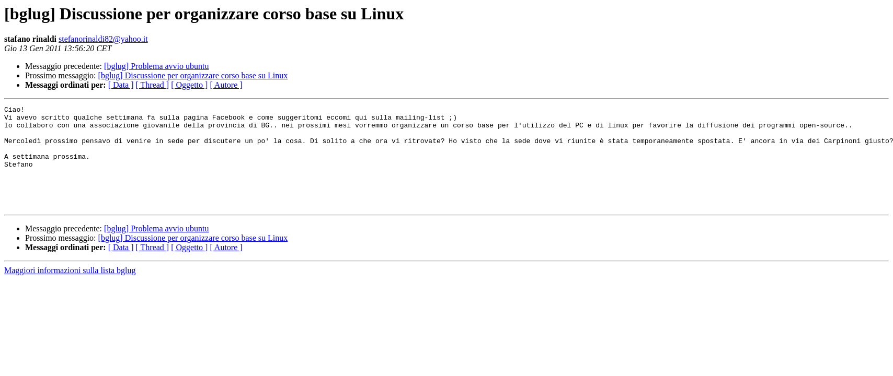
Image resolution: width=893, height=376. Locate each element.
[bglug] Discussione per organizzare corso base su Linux (193, 75)
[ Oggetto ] (189, 84)
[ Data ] (121, 84)
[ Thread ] (152, 84)
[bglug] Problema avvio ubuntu (156, 66)
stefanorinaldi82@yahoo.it (103, 38)
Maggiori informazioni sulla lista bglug (70, 290)
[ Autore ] (226, 84)
